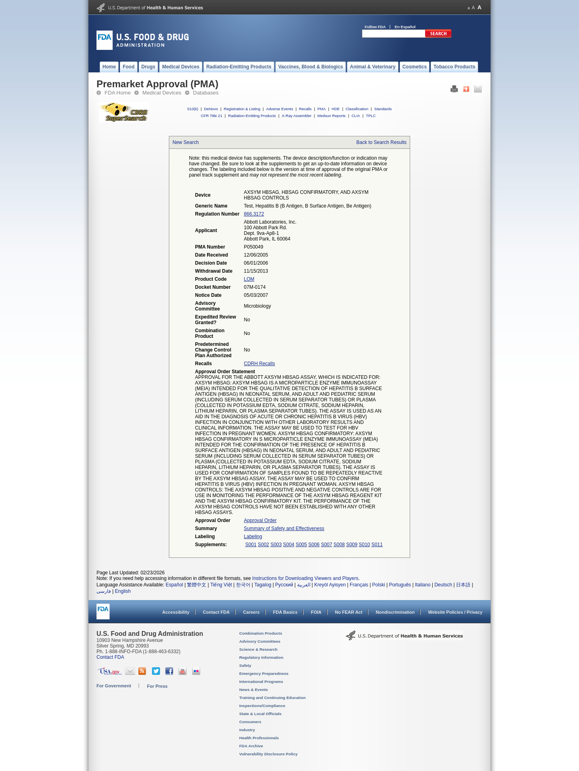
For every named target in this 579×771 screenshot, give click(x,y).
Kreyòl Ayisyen (330, 585)
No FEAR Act (348, 612)
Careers (251, 612)
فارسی (103, 591)
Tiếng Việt (221, 585)
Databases (206, 93)
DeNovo (211, 109)
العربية (303, 585)
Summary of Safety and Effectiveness (284, 528)
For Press (157, 686)
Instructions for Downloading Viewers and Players (305, 578)
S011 (377, 544)
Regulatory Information (261, 657)
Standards (383, 109)
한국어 (243, 585)
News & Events (253, 689)
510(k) (192, 109)
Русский (284, 585)
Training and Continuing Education (272, 697)
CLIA (355, 115)
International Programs (261, 681)
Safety (245, 665)
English (123, 591)
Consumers (250, 722)
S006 (314, 544)
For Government (113, 685)
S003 (276, 544)
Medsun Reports (331, 115)
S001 (251, 544)
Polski (378, 585)
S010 (364, 544)
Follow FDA (375, 27)
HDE (336, 109)
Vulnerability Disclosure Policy (268, 754)
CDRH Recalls (259, 363)
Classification (356, 109)
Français (359, 585)
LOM (249, 279)
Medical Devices (161, 93)
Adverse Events (279, 109)
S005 (301, 544)
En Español (405, 27)
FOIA (316, 612)
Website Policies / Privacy (455, 612)
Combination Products (260, 633)
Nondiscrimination (395, 612)
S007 (326, 544)
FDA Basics (285, 612)
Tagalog (263, 585)
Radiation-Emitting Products (252, 115)
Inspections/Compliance (262, 705)
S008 (339, 544)
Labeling (253, 536)
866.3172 (254, 214)
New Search (185, 142)
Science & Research (258, 649)
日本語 (463, 585)
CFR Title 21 (211, 115)
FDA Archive (251, 746)
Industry (247, 730)
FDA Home (118, 93)
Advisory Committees (259, 641)
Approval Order (260, 520)
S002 (263, 544)
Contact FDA (216, 612)
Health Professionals (259, 738)
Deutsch (443, 585)
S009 (351, 544)
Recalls (305, 109)
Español (174, 585)
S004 (288, 544)
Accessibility (175, 612)
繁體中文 (196, 585)
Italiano (423, 585)
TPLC (371, 115)
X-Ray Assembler (297, 115)
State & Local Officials (260, 713)
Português (400, 585)
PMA (321, 109)
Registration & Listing (242, 109)
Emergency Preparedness (263, 673)
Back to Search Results (381, 142)
